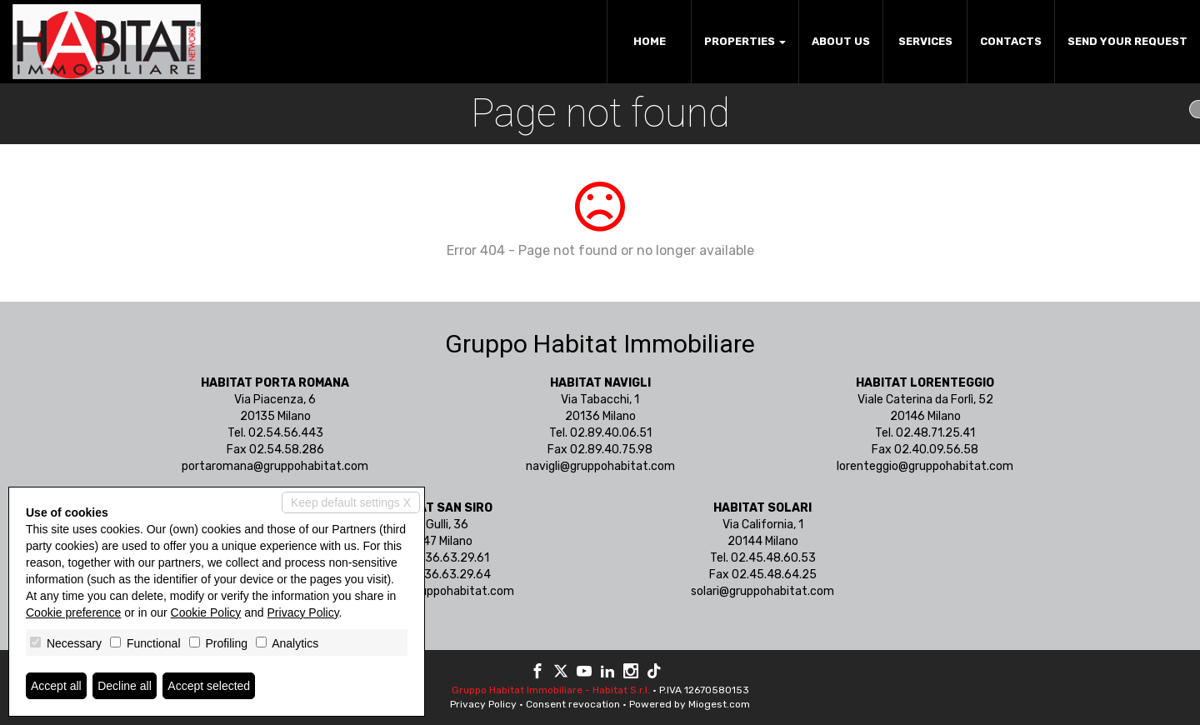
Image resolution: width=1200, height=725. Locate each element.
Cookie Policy (206, 612)
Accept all (56, 685)
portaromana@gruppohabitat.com (275, 466)
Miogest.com (719, 704)
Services (925, 41)
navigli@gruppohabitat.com (600, 466)
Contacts (1011, 41)
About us (841, 41)
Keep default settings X (351, 502)
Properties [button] (745, 41)
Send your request (1128, 41)
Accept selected (209, 685)
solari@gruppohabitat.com (762, 591)
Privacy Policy (483, 704)
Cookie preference (73, 612)
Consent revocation (573, 704)
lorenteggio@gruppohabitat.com (925, 466)
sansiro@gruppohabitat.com (437, 591)
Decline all (125, 685)
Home (649, 41)
